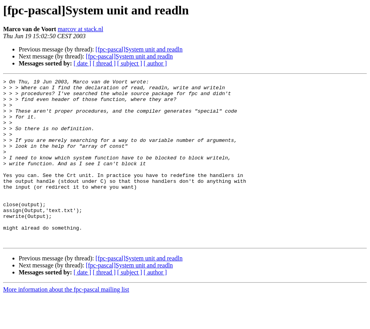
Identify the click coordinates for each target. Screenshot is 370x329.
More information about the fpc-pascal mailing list (66, 322)
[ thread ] (104, 63)
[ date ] (82, 63)
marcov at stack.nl (80, 29)
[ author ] (155, 63)
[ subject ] (129, 63)
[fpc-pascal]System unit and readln (138, 49)
